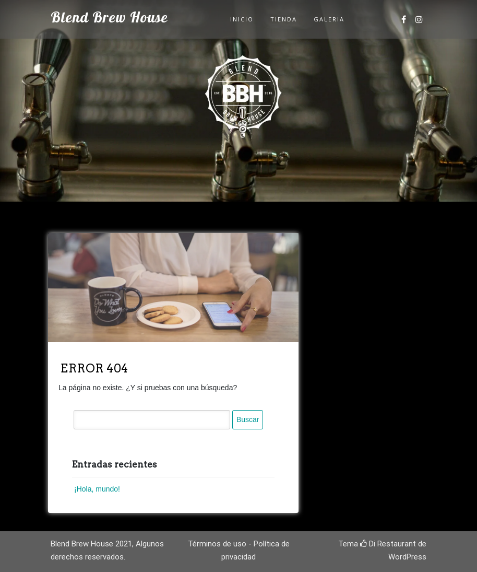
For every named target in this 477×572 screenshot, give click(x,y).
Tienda (283, 19)
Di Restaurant (388, 543)
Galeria (329, 19)
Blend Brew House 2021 (91, 543)
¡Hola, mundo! (97, 489)
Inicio (242, 19)
